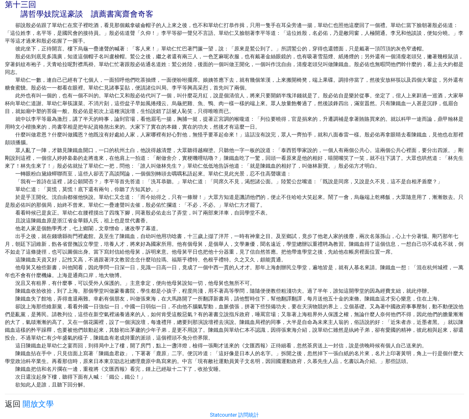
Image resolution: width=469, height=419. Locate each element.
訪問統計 (248, 415)
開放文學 (38, 404)
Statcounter (223, 415)
